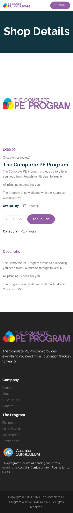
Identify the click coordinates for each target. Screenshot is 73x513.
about (6, 394)
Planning (8, 422)
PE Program (30, 231)
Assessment (10, 435)
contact (7, 406)
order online (10, 400)
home (6, 387)
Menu (60, 5)
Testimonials (10, 441)
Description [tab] (12, 252)
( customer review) (16, 157)
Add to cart (41, 219)
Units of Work (11, 429)
